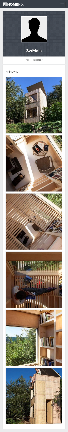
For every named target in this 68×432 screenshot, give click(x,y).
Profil (27, 60)
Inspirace (38, 60)
